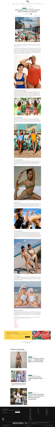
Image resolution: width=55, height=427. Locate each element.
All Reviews (38, 3)
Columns (13, 3)
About (38, 411)
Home (19, 3)
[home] (27, 1)
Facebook (47, 411)
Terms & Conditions (50, 425)
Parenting (22, 3)
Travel (25, 3)
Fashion (35, 3)
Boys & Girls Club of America (42, 422)
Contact (39, 412)
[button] (52, 1)
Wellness (31, 3)
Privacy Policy (45, 425)
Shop (42, 3)
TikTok (46, 412)
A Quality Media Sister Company (5, 425)
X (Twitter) (47, 414)
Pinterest (47, 413)
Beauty (28, 3)
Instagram (47, 410)
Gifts (16, 3)
